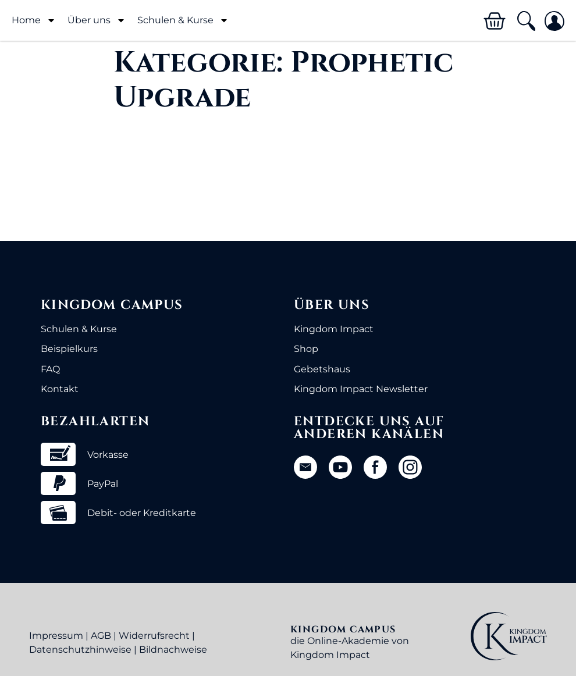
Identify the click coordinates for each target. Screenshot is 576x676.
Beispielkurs (69, 348)
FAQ (50, 369)
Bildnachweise (173, 649)
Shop (306, 348)
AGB (101, 635)
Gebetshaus (322, 369)
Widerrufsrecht (154, 635)
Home (34, 20)
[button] (525, 21)
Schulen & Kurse (183, 20)
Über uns (96, 20)
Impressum (56, 635)
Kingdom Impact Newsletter (361, 388)
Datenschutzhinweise (80, 649)
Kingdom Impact (334, 329)
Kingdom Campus (112, 305)
